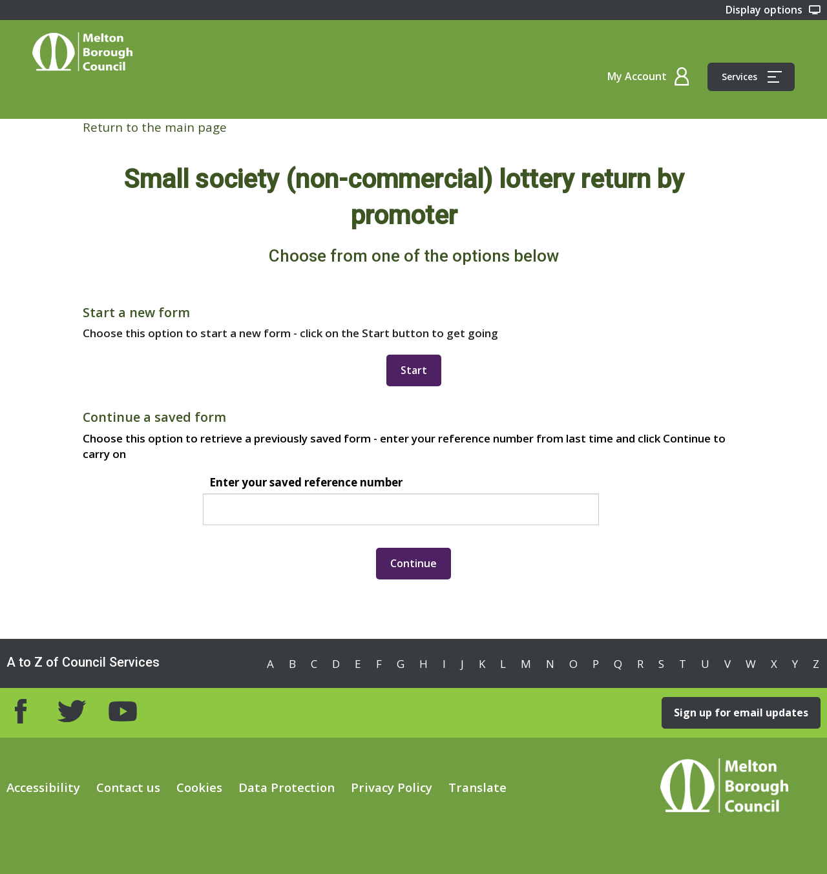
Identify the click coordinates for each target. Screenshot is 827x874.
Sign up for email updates (741, 712)
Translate (477, 787)
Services (752, 76)
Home (82, 51)
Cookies (199, 787)
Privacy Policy (391, 787)
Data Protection (286, 787)
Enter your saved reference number (306, 482)
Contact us (128, 787)
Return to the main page (155, 127)
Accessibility (43, 787)
